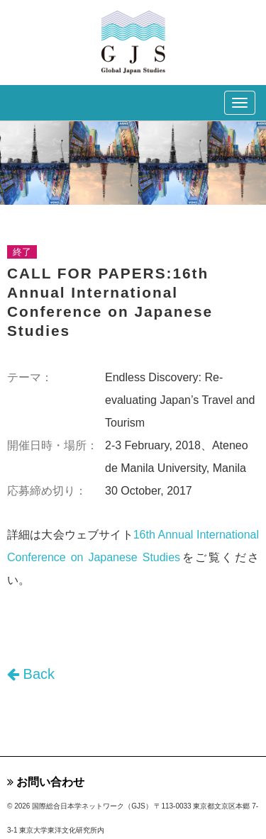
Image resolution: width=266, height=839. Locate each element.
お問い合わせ (45, 782)
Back (31, 674)
